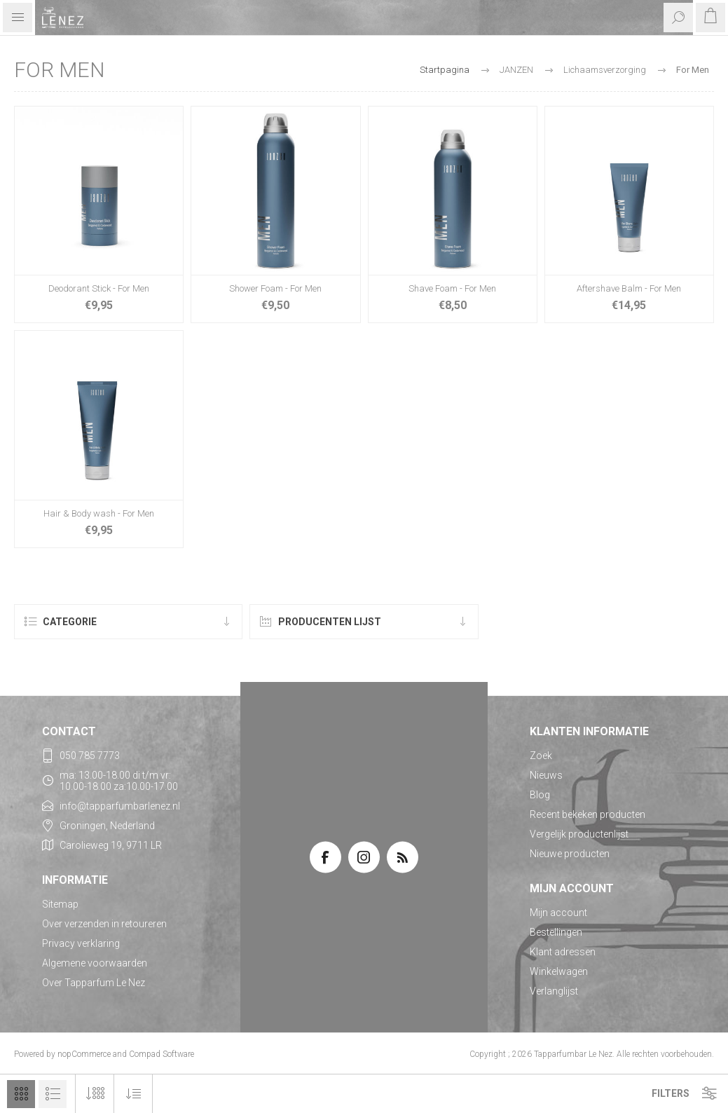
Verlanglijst (554, 991)
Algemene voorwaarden (94, 963)
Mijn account (558, 912)
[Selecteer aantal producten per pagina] (95, 1093)
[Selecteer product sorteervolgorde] (133, 1093)
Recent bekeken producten (587, 814)
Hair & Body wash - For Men (98, 513)
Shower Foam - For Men (275, 288)
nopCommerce (84, 1054)
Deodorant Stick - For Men (98, 288)
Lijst (53, 1094)
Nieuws (546, 775)
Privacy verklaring (81, 943)
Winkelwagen (559, 971)
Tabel (21, 1094)
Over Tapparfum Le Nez (93, 982)
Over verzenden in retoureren (104, 923)
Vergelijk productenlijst (579, 834)
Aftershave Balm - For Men (629, 288)
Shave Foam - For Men (452, 288)
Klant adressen (563, 951)
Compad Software (161, 1054)
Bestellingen (556, 932)
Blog (540, 794)
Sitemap (60, 904)
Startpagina (444, 69)
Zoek (541, 755)
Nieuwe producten (570, 853)
